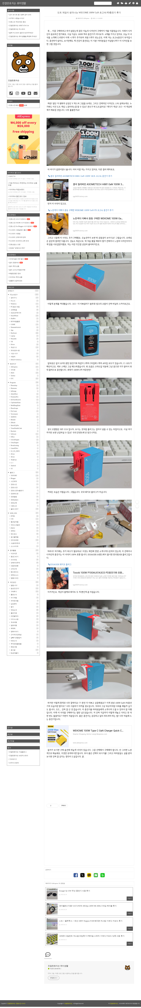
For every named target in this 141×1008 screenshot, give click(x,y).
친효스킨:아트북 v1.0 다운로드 (21, 223)
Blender (24, 420)
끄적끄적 (24, 569)
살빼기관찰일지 (24, 637)
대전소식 (24, 641)
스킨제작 (24, 481)
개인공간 (24, 582)
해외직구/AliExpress (82, 18)
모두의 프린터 (14, 763)
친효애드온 (24, 493)
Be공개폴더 (24, 653)
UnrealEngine (24, 440)
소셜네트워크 (24, 543)
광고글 (24, 650)
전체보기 (23, 291)
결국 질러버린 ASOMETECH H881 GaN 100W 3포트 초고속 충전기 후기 (81, 176)
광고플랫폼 (24, 537)
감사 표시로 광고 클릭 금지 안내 (20, 14)
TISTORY (24, 475)
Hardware (24, 333)
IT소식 (24, 301)
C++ (24, 463)
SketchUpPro (24, 425)
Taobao (24, 376)
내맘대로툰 (24, 566)
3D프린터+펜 (24, 350)
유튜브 (24, 531)
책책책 (24, 628)
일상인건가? (24, 588)
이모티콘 (24, 553)
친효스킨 (24, 484)
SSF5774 (23, 177)
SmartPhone (24, 316)
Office (24, 437)
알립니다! (24, 585)
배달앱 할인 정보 (15, 273)
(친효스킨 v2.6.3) (20, 1005)
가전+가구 (24, 353)
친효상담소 (24, 500)
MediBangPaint (24, 405)
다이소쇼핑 (24, 619)
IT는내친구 (24, 294)
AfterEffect (24, 394)
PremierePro (24, 397)
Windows (24, 304)
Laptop (24, 336)
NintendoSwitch (24, 327)
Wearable (24, 339)
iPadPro (24, 318)
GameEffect (24, 448)
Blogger (24, 478)
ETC (24, 378)
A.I (24, 468)
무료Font (24, 460)
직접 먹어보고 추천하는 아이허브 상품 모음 (22, 184)
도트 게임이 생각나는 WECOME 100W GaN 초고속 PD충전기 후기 (89, 12)
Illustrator (24, 388)
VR (24, 341)
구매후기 (24, 591)
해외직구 (24, 364)
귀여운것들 (24, 601)
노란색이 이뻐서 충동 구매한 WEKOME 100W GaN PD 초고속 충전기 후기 (81, 210)
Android (24, 466)
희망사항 (24, 647)
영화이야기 (24, 631)
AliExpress (24, 367)
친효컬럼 (24, 496)
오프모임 (24, 559)
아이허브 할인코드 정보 (23, 199)
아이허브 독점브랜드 (23, 191)
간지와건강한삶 (24, 634)
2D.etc (24, 454)
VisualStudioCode (24, 428)
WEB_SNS (24, 513)
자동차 (24, 356)
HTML (24, 516)
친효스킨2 (24, 487)
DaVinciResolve (24, 400)
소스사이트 (24, 546)
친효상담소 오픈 (14, 244)
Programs (24, 382)
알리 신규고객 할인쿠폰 (17, 270)
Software (24, 434)
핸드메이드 (24, 572)
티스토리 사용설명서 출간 (20, 230)
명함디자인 (24, 578)
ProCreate (24, 411)
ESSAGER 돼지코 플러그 (60, 564)
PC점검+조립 (24, 307)
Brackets (24, 431)
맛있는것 (24, 610)
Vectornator (24, 414)
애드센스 (24, 534)
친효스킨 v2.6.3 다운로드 (19, 219)
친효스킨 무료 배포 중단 (17, 22)
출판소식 (24, 594)
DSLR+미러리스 (24, 359)
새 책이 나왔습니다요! (16, 18)
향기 (24, 607)
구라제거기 (13, 759)
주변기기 (24, 347)
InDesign (24, 391)
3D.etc (24, 457)
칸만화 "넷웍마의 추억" (17, 248)
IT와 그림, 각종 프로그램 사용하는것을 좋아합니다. (65, 974)
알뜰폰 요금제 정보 (15, 281)
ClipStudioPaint (24, 402)
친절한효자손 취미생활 (14, 3)
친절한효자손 (68, 1004)
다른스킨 (24, 506)
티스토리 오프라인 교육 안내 (19, 241)
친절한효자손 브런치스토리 (18, 755)
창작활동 (24, 550)
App (24, 330)
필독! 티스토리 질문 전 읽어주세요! (21, 33)
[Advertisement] (89, 779)
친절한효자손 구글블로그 (18, 752)
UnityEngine (24, 442)
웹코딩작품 (24, 522)
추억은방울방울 (24, 644)
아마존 (24, 370)
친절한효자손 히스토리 (17, 29)
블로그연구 (24, 509)
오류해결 (24, 310)
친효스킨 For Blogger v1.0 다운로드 (23, 226)
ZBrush (24, 422)
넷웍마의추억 (24, 563)
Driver (24, 344)
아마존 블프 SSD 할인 (18, 259)
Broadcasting (24, 445)
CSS (24, 519)
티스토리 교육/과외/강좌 (17, 237)
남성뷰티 (24, 604)
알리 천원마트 (16, 262)
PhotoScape (24, 408)
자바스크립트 (24, 525)
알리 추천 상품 (14, 266)
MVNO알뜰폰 (24, 321)
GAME (24, 324)
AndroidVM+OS (24, 313)
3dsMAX (24, 417)
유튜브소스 (24, 575)
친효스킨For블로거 (24, 490)
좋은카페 (24, 613)
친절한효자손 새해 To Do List (19, 25)
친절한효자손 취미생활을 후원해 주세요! (23, 36)
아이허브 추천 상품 (15, 277)
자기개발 (24, 597)
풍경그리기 (24, 556)
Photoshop (24, 385)
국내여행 (24, 622)
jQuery (24, 528)
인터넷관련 (24, 540)
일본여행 (24, 625)
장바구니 (24, 298)
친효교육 (24, 503)
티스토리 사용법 (14, 233)
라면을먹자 (24, 616)
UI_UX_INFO (24, 451)
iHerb (24, 373)
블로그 (24, 472)
